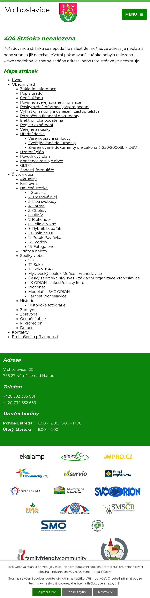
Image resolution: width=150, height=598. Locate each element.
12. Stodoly (37, 242)
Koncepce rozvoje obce (41, 161)
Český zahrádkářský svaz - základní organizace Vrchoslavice (84, 278)
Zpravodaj (29, 314)
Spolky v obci (32, 255)
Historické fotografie (47, 305)
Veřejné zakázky (35, 129)
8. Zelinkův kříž (42, 224)
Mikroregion (31, 323)
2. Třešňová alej (42, 197)
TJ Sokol (36, 264)
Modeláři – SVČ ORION (49, 291)
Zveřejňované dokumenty (52, 143)
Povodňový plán (35, 156)
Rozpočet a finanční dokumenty (49, 116)
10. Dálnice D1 (40, 233)
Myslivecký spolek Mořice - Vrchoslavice (65, 273)
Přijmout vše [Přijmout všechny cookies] (47, 592)
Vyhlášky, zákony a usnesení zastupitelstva (60, 111)
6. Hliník (35, 215)
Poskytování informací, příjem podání (54, 107)
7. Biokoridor (39, 219)
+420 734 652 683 (19, 403)
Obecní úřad (23, 84)
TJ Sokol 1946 (40, 269)
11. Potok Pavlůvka (44, 237)
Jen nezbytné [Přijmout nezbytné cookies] (77, 592)
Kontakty (20, 332)
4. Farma (36, 206)
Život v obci (22, 174)
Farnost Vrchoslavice (47, 296)
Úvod (17, 80)
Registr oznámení (36, 125)
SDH (32, 260)
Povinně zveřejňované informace (50, 102)
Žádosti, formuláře (37, 170)
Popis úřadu (31, 93)
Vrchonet (36, 287)
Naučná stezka (34, 188)
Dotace (26, 328)
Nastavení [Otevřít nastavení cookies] (105, 592)
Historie (27, 300)
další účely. (104, 572)
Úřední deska (32, 134)
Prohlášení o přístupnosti (35, 337)
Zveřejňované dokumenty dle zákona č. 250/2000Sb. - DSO (82, 147)
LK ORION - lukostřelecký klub (56, 282)
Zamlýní (27, 310)
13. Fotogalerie (41, 246)
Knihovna (29, 183)
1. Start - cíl (38, 192)
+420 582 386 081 (19, 396)
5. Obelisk (37, 210)
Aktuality (28, 179)
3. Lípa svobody (42, 201)
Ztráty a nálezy (33, 251)
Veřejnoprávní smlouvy (49, 138)
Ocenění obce (33, 319)
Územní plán (32, 152)
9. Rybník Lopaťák (44, 228)
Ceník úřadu (31, 98)
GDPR (25, 165)
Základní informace (38, 89)
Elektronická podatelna (41, 120)
